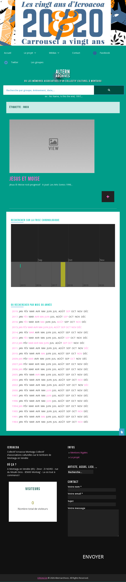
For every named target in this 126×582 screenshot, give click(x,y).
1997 (15, 395)
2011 (15, 348)
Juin (47, 316)
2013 (15, 337)
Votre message (76, 508)
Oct (68, 327)
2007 (15, 364)
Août (60, 321)
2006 (15, 369)
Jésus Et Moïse (24, 178)
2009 (15, 358)
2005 (15, 374)
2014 (15, 332)
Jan (20, 327)
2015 (15, 327)
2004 (15, 379)
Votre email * (75, 493)
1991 (15, 416)
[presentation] (91, 544)
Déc (79, 327)
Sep (68, 311)
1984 (15, 421)
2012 (15, 342)
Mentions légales (79, 452)
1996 (15, 400)
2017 (15, 316)
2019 (15, 311)
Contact (76, 52)
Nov (78, 321)
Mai (42, 316)
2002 (15, 384)
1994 (15, 406)
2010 (15, 353)
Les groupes (37, 62)
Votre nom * (75, 486)
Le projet (28, 52)
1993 (15, 411)
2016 (15, 321)
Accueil (7, 52)
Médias (52, 52)
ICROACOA (42, 577)
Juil (51, 327)
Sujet (71, 501)
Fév (26, 316)
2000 (15, 390)
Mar (30, 327)
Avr (37, 316)
